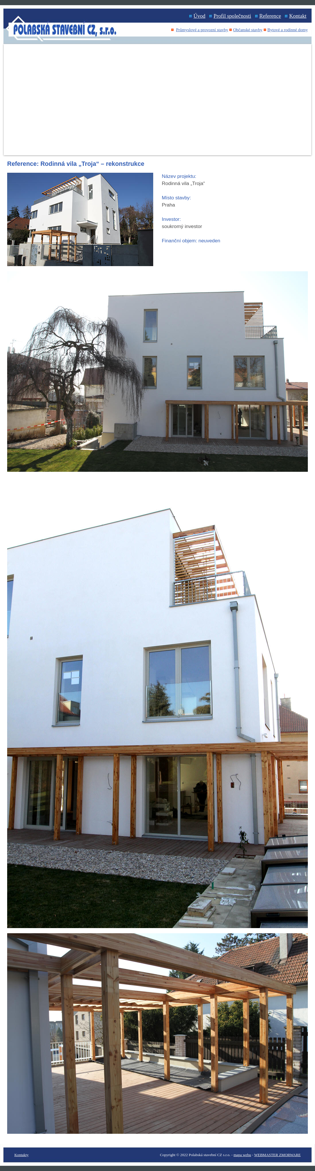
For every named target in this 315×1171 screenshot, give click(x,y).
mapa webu (242, 1155)
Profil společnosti (232, 16)
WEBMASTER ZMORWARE (277, 1155)
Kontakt (297, 16)
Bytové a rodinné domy (287, 29)
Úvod (199, 16)
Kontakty (21, 1155)
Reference (270, 16)
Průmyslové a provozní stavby (202, 29)
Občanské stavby (247, 29)
